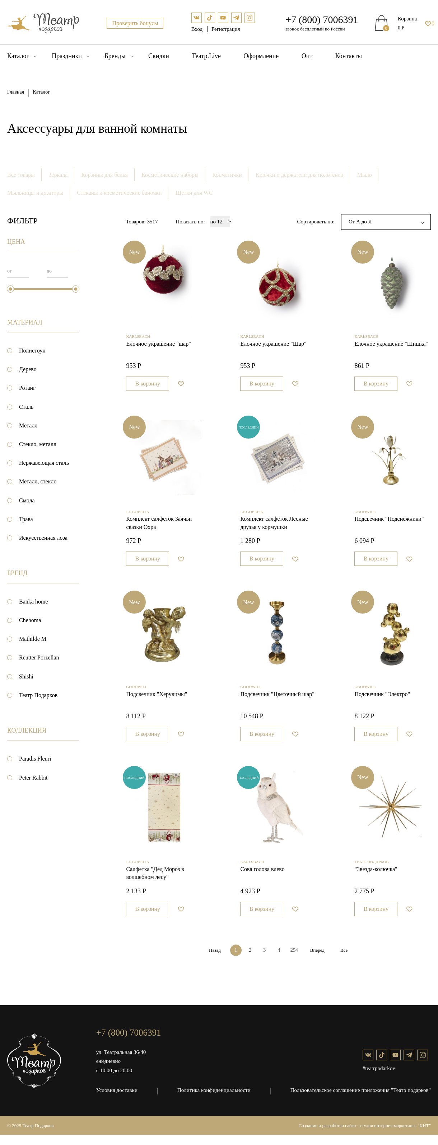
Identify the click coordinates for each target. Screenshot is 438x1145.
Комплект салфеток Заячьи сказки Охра (159, 528)
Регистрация (225, 29)
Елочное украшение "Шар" (273, 347)
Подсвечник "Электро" (382, 702)
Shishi (26, 676)
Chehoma (30, 621)
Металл (28, 426)
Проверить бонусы (135, 23)
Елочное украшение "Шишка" (391, 347)
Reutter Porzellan (39, 658)
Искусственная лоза (43, 538)
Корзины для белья (105, 175)
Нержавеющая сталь (44, 463)
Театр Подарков (38, 695)
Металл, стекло (37, 482)
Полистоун (32, 351)
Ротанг (27, 388)
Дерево (28, 369)
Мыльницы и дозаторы (35, 193)
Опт (307, 56)
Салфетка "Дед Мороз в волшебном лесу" (155, 884)
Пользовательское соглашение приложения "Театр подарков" (361, 1100)
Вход (197, 29)
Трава (26, 519)
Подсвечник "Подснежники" (389, 524)
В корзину (147, 386)
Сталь (26, 407)
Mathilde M (32, 639)
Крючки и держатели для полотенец (301, 175)
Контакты (348, 56)
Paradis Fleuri (35, 759)
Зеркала (58, 175)
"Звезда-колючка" (375, 880)
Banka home (33, 602)
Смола (27, 500)
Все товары (21, 175)
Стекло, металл (37, 444)
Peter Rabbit (33, 778)
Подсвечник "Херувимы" (156, 702)
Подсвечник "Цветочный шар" (277, 702)
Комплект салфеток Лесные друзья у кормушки (274, 528)
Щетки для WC (194, 193)
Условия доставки (116, 1100)
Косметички (228, 175)
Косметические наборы (170, 175)
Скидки (158, 56)
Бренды (114, 56)
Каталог (18, 56)
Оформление (261, 56)
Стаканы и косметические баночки (119, 193)
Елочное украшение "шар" (158, 347)
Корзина (407, 19)
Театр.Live (206, 56)
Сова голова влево (262, 880)
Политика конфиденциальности (214, 1100)
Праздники (67, 56)
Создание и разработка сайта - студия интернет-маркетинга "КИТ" (365, 1135)
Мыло (366, 175)
